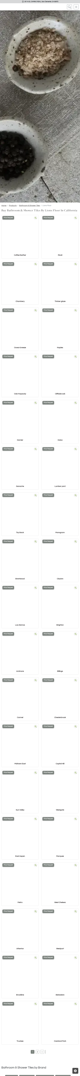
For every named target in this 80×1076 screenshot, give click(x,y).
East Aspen (20, 856)
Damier (20, 440)
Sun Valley (20, 810)
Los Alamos (20, 625)
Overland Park (60, 1041)
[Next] (42, 1052)
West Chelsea (60, 902)
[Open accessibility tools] (75, 1071)
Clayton (60, 579)
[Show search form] (69, 6)
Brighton (60, 625)
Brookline (20, 995)
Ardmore (20, 671)
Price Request (8, 217)
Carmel (20, 717)
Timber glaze (60, 301)
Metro (20, 902)
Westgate (60, 810)
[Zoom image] (36, 218)
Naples (60, 347)
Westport (60, 949)
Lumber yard (60, 486)
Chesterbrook (60, 717)
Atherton (20, 949)
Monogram (60, 532)
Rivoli (60, 255)
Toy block (20, 532)
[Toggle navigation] (76, 6)
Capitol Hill (60, 764)
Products (13, 205)
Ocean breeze (20, 347)
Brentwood (20, 579)
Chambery (20, 301)
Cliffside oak (60, 394)
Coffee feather (20, 255)
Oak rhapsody (20, 394)
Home (3, 205)
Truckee (20, 1041)
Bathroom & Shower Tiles (29, 205)
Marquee (60, 856)
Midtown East (20, 764)
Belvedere (60, 995)
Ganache (20, 486)
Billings (60, 671)
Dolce (60, 440)
